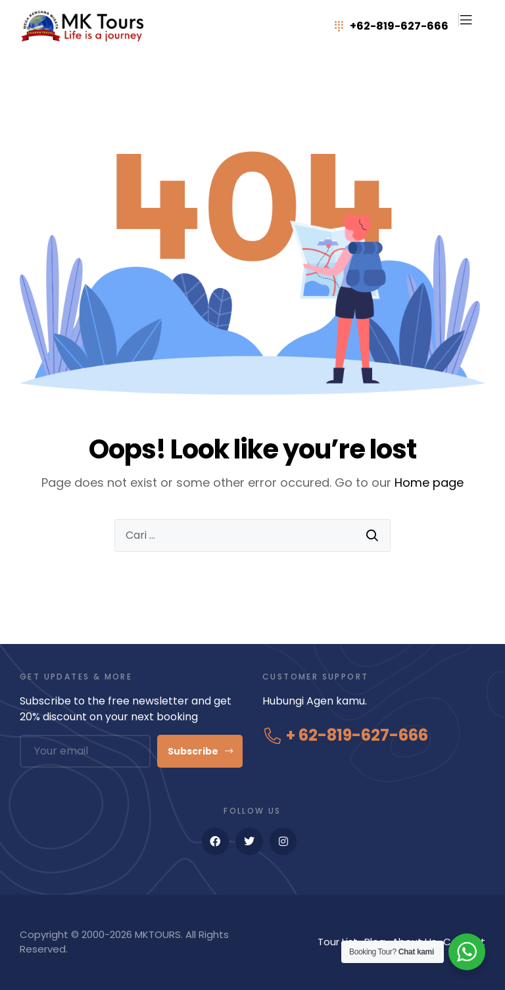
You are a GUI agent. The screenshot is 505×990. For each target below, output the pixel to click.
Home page (429, 482)
